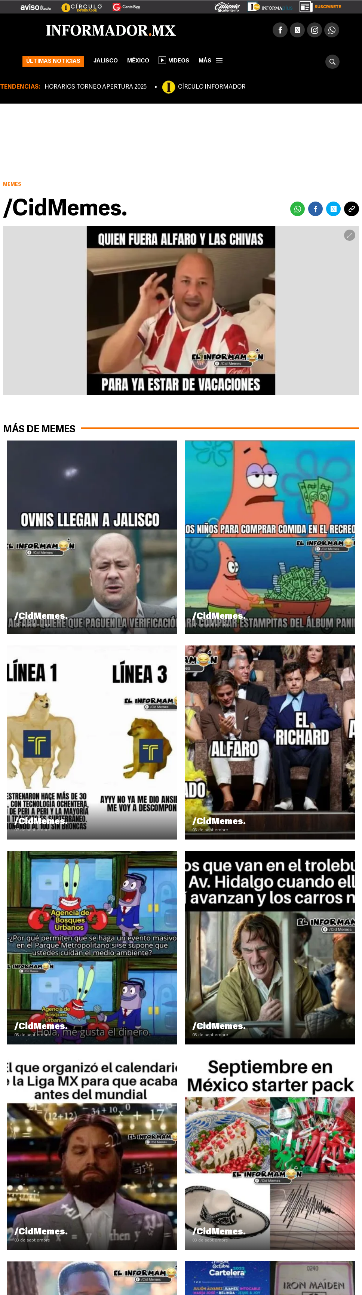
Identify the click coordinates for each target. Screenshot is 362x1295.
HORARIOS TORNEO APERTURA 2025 (96, 87)
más (211, 61)
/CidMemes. (41, 616)
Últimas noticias (53, 61)
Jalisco (105, 61)
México (138, 61)
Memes (12, 184)
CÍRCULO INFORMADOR (211, 87)
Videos (174, 60)
